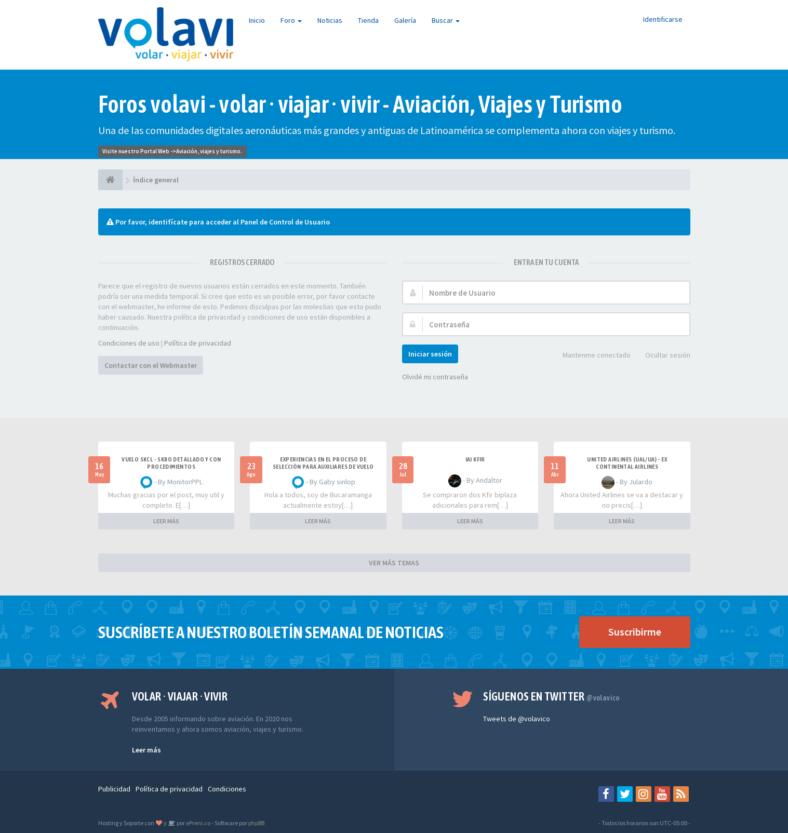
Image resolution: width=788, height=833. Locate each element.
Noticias (329, 20)
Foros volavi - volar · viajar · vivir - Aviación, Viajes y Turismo (360, 104)
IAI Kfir (475, 459)
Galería (405, 20)
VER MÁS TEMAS (394, 562)
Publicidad (114, 789)
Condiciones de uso (128, 343)
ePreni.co (197, 823)
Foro (291, 20)
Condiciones (227, 789)
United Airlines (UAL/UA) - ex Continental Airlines (627, 463)
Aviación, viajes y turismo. (209, 151)
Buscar (446, 20)
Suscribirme (634, 631)
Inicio (257, 20)
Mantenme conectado (591, 355)
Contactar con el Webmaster (150, 365)
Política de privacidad (197, 343)
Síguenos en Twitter (551, 696)
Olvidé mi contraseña (435, 376)
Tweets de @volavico (516, 718)
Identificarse (663, 19)
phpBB (256, 823)
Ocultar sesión (662, 355)
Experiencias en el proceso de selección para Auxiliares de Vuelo (323, 463)
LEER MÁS (166, 521)
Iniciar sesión (430, 354)
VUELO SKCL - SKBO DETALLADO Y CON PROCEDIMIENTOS (171, 463)
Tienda (368, 20)
